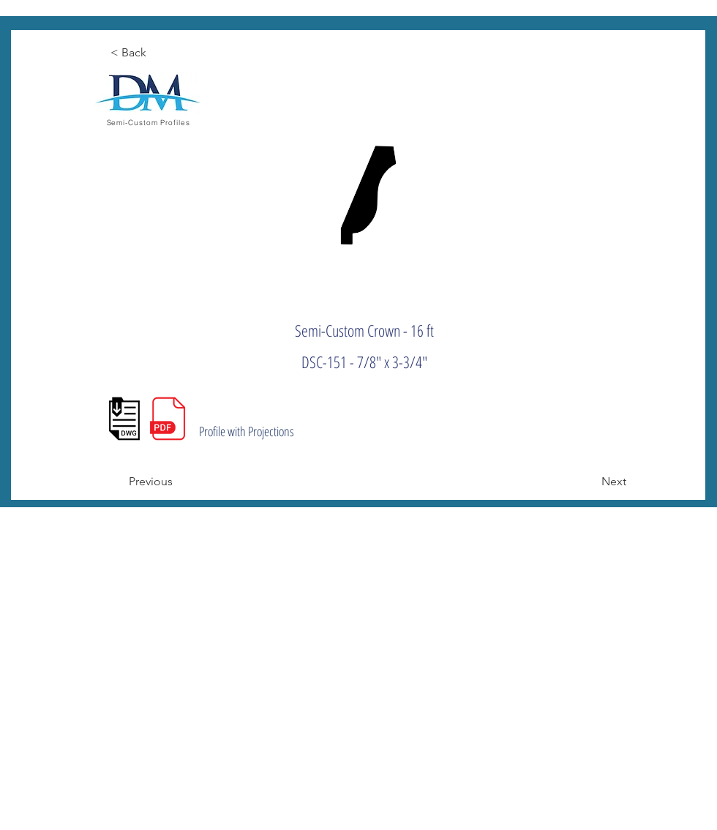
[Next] (589, 481)
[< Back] (158, 52)
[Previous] (177, 481)
